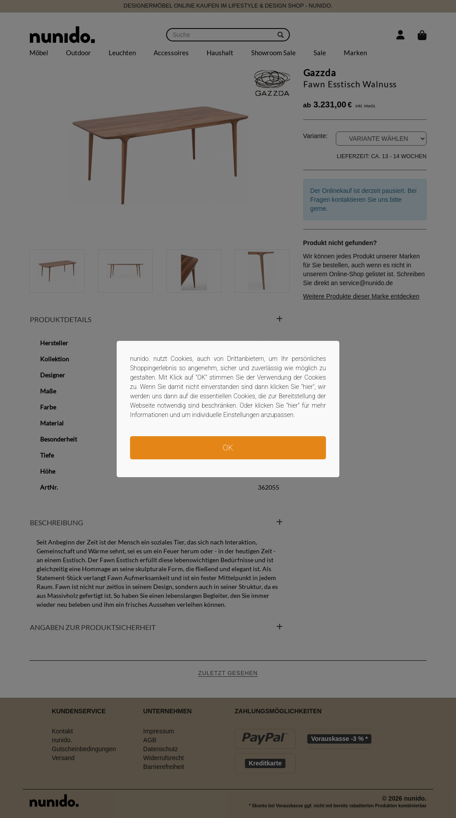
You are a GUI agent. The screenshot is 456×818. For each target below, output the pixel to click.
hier (308, 386)
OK (228, 447)
